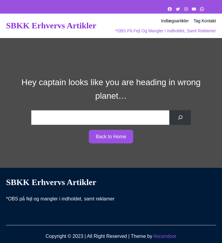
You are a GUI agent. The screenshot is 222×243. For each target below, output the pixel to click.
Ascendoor (165, 236)
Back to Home (111, 136)
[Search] (180, 117)
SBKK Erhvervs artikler (51, 25)
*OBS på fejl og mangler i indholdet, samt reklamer (165, 30)
